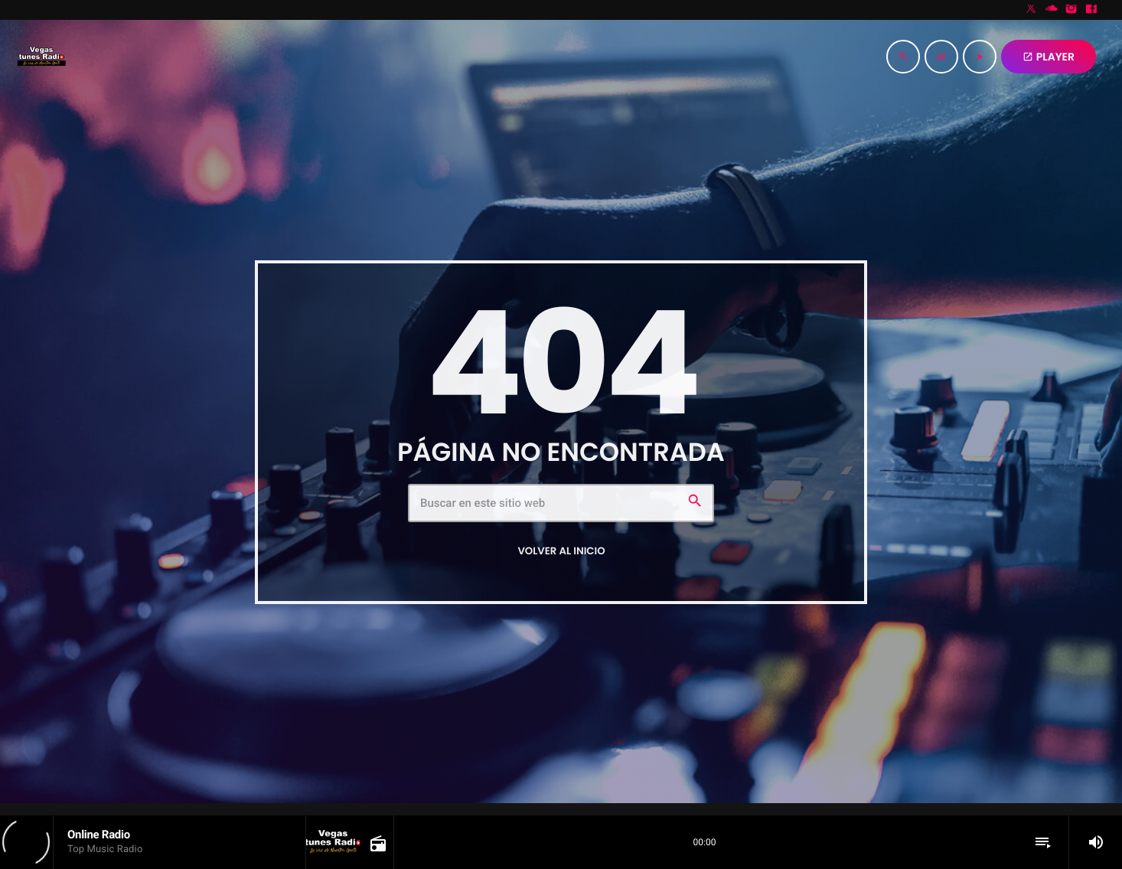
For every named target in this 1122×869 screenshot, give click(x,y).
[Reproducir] (979, 57)
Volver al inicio (561, 551)
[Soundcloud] (1051, 10)
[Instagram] (1071, 10)
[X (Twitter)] (1032, 10)
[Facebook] (1091, 10)
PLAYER (1049, 56)
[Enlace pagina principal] (41, 56)
